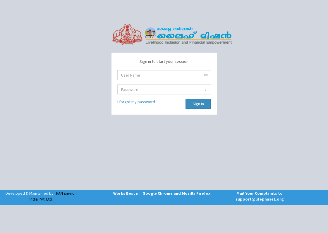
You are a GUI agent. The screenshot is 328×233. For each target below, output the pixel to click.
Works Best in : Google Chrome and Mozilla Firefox (150, 193)
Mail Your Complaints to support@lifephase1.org (260, 196)
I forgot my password (136, 101)
